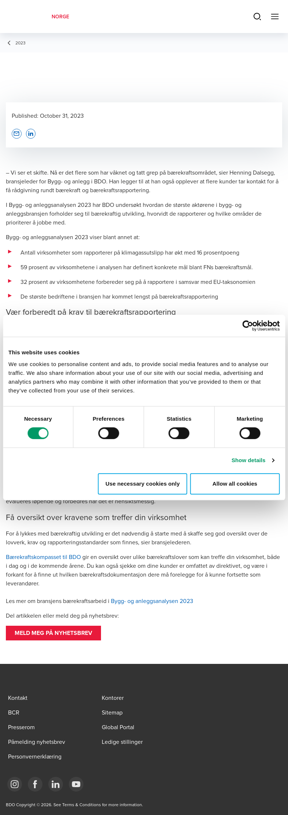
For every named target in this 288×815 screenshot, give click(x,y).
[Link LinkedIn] (55, 784)
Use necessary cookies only (142, 483)
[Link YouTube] (76, 784)
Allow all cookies (234, 483)
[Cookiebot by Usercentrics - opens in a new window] (248, 325)
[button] (53, 633)
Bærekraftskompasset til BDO (43, 557)
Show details (249, 460)
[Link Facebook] (35, 784)
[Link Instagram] (14, 784)
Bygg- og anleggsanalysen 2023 (152, 601)
